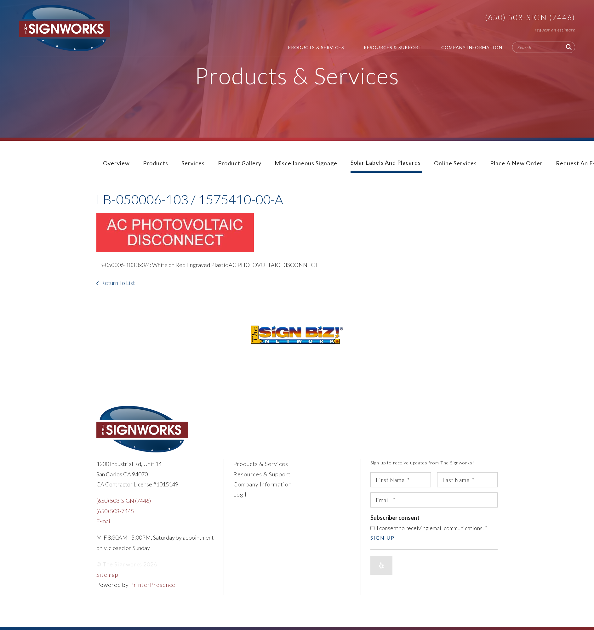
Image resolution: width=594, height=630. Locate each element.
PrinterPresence (152, 584)
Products (155, 163)
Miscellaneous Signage (306, 163)
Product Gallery (239, 163)
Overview (116, 163)
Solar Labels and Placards (386, 162)
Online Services (455, 163)
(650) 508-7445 (115, 511)
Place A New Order (516, 163)
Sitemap (107, 574)
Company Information (471, 47)
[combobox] (543, 47)
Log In (241, 494)
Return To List (118, 282)
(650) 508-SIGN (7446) (530, 17)
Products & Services (316, 47)
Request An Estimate (555, 29)
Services (193, 163)
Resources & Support (393, 47)
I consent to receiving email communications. (428, 528)
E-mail (104, 521)
